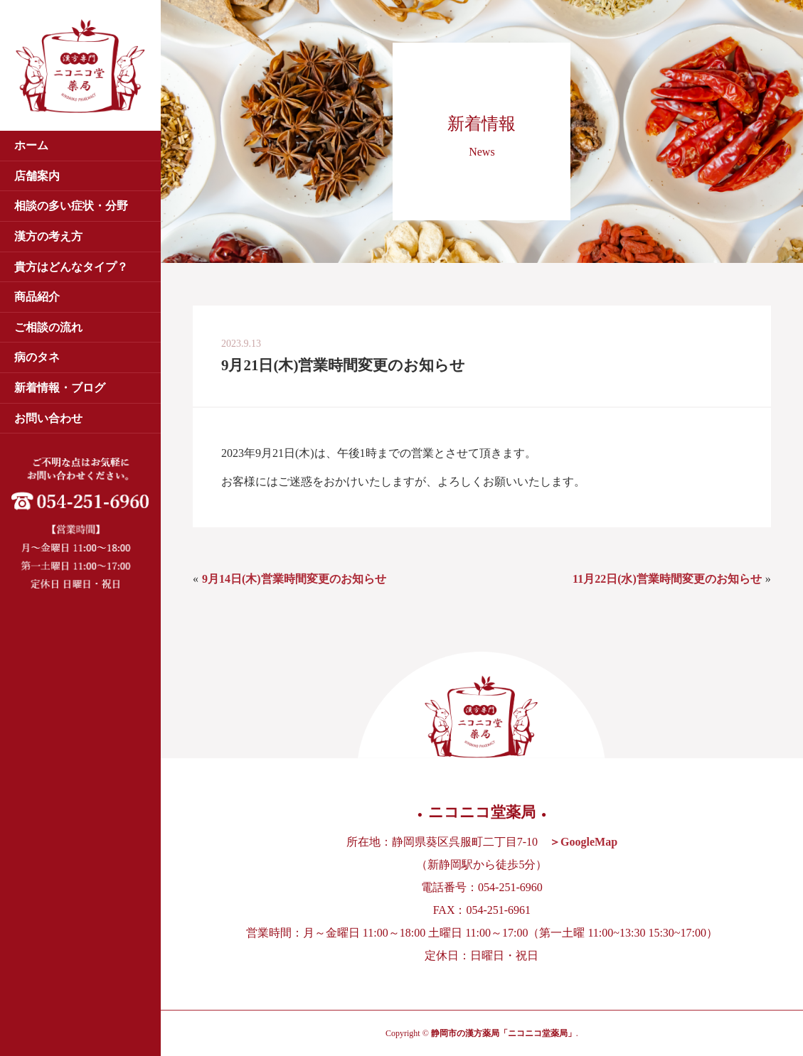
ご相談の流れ (48, 327)
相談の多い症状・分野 (71, 206)
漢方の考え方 (48, 236)
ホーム (31, 145)
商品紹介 (37, 297)
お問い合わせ (48, 418)
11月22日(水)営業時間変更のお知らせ (667, 579)
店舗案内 (37, 176)
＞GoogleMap (583, 842)
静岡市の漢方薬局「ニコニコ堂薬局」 (503, 1033)
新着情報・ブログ (59, 388)
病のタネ (37, 357)
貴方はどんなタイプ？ (71, 267)
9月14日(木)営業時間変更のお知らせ (294, 579)
